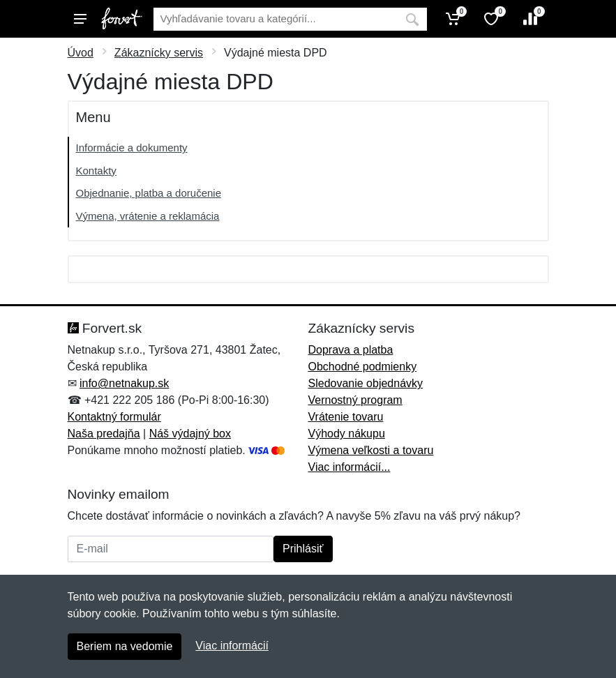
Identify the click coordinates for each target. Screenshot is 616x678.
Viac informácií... (349, 467)
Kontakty (96, 170)
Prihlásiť (303, 549)
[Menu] (80, 18)
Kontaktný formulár (114, 417)
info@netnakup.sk (124, 383)
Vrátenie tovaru (346, 417)
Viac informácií (232, 645)
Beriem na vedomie (125, 646)
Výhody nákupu (346, 433)
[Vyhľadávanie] (275, 19)
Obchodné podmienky (362, 366)
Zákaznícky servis (158, 53)
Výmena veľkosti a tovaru (371, 450)
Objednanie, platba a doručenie (149, 193)
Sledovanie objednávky (365, 383)
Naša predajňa (104, 433)
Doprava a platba (350, 350)
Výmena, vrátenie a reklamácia (148, 216)
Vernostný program (355, 400)
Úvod (80, 53)
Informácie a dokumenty (132, 147)
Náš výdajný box (190, 433)
